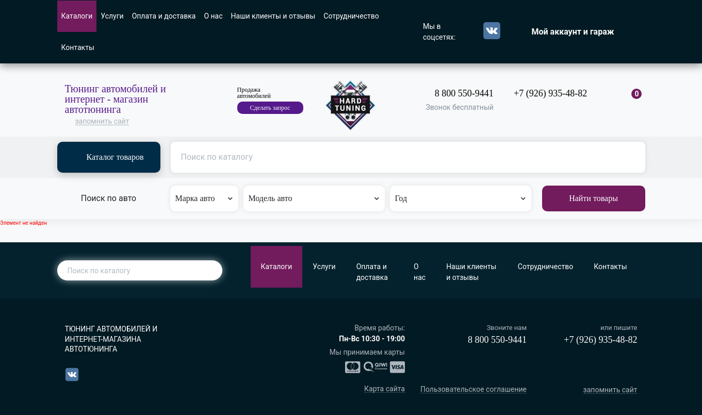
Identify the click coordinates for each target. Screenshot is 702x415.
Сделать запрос (270, 107)
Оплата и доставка (164, 16)
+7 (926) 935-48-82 (550, 93)
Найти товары (593, 198)
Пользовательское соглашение (473, 389)
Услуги (112, 16)
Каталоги (77, 16)
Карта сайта (384, 389)
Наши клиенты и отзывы (273, 16)
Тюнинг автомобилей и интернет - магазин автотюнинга (115, 99)
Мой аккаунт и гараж (573, 32)
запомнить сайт (102, 121)
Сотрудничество (351, 16)
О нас (213, 16)
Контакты (77, 47)
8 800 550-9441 (464, 93)
